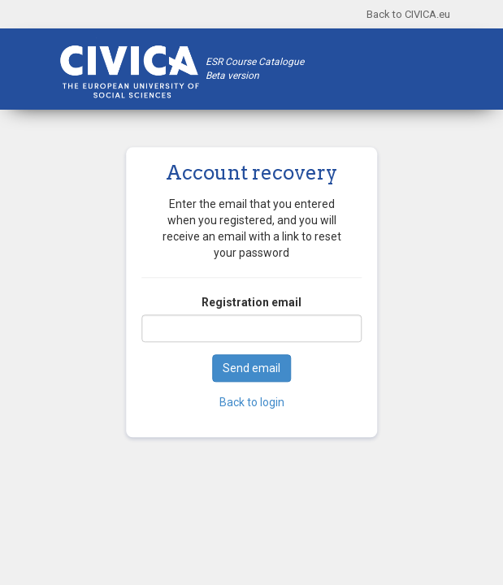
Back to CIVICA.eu (408, 14)
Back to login (251, 403)
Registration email (251, 303)
